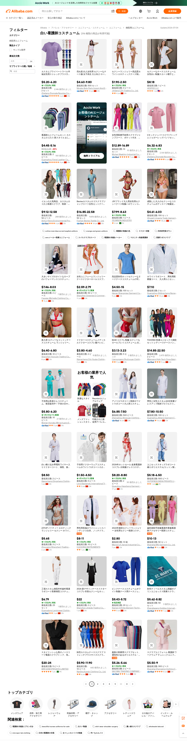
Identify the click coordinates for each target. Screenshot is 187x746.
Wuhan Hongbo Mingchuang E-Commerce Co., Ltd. (56, 423)
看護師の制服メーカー (111, 237)
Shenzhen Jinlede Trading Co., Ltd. (92, 608)
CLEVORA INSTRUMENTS (88, 547)
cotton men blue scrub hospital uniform (60, 231)
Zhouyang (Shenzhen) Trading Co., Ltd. (56, 547)
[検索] (122, 11)
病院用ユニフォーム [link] (135, 28)
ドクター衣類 (142, 231)
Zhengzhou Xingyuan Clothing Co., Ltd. (127, 418)
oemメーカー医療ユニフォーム (56, 237)
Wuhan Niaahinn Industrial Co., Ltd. (127, 154)
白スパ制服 (81, 726)
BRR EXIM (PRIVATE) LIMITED (55, 669)
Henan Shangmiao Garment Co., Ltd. (127, 293)
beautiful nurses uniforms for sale (54, 726)
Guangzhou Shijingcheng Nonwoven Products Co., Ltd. (162, 293)
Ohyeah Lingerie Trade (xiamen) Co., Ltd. (162, 218)
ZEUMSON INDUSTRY (122, 220)
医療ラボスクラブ (161, 237)
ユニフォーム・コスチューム (91, 28)
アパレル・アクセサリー (62, 28)
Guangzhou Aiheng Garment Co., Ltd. (162, 418)
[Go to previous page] (86, 684)
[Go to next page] (132, 684)
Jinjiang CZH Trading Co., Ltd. (125, 90)
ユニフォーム (115, 28)
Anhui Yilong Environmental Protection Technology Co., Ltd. (56, 221)
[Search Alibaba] (75, 11)
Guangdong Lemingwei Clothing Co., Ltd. (56, 610)
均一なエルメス (95, 733)
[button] (113, 11)
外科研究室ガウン (163, 231)
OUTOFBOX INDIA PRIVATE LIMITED (162, 481)
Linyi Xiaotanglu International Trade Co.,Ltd (92, 483)
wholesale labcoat (155, 726)
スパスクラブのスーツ (85, 237)
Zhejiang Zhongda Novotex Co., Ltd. (56, 93)
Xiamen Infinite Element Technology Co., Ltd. (127, 608)
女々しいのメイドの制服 (71, 733)
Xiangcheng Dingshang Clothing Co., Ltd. (56, 481)
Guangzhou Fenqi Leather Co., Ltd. (56, 159)
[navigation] (22, 356)
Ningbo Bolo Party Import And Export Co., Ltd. (92, 88)
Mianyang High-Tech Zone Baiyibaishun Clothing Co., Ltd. (162, 359)
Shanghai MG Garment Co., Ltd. (161, 544)
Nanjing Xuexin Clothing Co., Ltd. (91, 671)
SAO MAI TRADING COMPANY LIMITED (127, 671)
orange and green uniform (95, 231)
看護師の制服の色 (121, 231)
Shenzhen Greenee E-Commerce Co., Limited (92, 295)
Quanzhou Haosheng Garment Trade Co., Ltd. (127, 486)
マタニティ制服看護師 (137, 237)
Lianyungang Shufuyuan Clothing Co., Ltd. (127, 359)
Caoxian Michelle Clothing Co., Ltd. (56, 298)
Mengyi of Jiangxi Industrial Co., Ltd (127, 544)
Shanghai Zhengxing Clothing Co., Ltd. (162, 669)
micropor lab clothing (19, 733)
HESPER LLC (153, 88)
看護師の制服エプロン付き (21, 726)
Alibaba (43, 28)
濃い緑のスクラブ (131, 726)
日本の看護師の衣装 (45, 733)
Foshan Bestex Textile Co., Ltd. (90, 221)
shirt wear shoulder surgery (105, 726)
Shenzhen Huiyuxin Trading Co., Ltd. (56, 356)
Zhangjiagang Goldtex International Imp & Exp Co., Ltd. (162, 608)
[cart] (149, 11)
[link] (183, 718)
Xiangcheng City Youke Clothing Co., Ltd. (92, 359)
